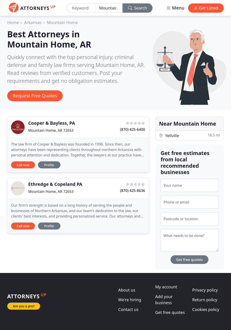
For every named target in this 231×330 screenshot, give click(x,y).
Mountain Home (62, 22)
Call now (23, 165)
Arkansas (33, 22)
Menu (175, 8)
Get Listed (206, 8)
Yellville (189, 135)
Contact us (128, 309)
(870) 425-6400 (132, 129)
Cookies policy (205, 309)
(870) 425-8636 (132, 190)
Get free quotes (189, 259)
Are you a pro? (24, 306)
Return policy (204, 299)
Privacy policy (205, 290)
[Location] (109, 8)
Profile (49, 165)
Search (137, 8)
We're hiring (129, 299)
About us (126, 290)
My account (166, 286)
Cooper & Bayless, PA (51, 123)
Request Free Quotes (35, 96)
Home (13, 22)
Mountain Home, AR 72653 (51, 130)
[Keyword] (81, 8)
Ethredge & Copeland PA (55, 184)
